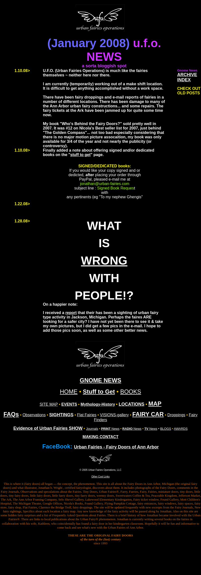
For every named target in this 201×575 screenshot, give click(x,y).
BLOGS (165, 429)
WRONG (104, 260)
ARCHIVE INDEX (187, 77)
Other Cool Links (100, 476)
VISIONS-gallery (114, 415)
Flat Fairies (86, 415)
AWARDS (181, 429)
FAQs (11, 414)
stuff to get (80, 155)
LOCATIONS (131, 404)
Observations (34, 415)
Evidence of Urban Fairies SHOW (48, 428)
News (110, 429)
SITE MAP (48, 404)
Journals (92, 429)
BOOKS (130, 391)
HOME (68, 391)
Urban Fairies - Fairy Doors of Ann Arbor (116, 447)
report (71, 313)
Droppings (176, 415)
